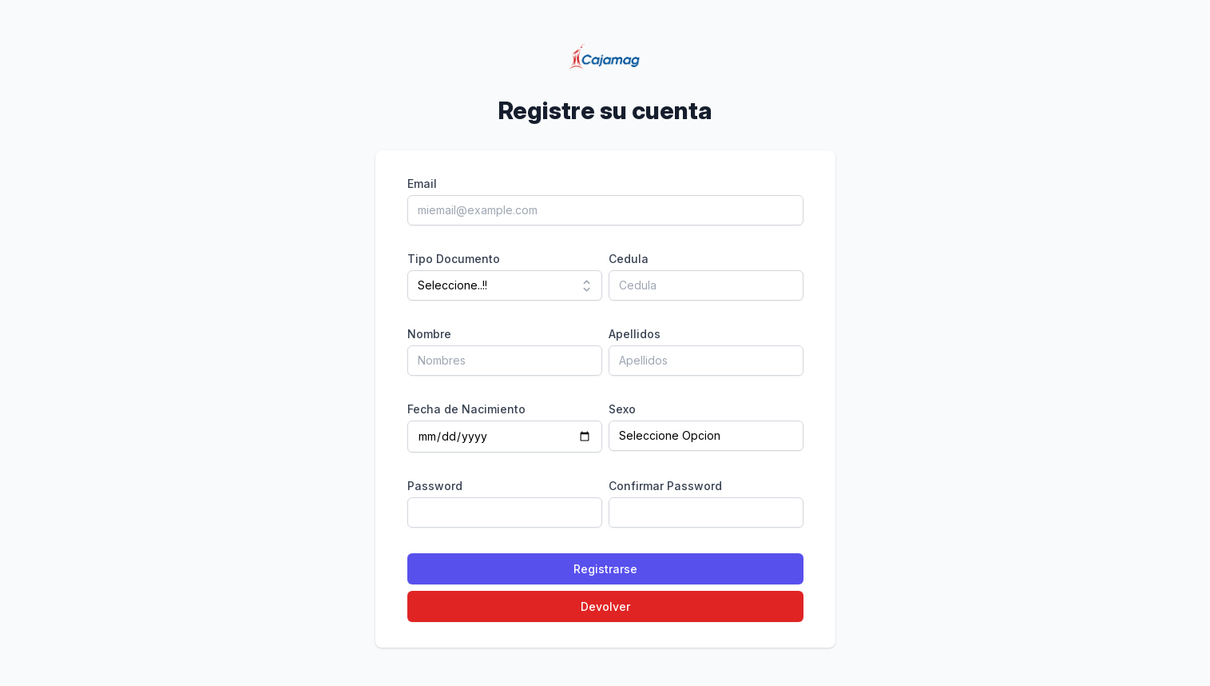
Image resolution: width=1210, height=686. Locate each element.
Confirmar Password (665, 486)
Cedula (629, 258)
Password (434, 486)
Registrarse (605, 569)
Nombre (429, 334)
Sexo (622, 409)
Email (422, 183)
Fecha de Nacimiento (466, 409)
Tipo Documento (453, 258)
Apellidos (635, 334)
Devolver (605, 606)
